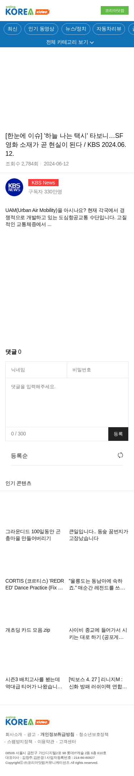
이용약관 (46, 741)
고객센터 (67, 741)
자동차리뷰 (108, 29)
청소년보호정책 (94, 734)
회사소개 (13, 734)
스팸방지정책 (20, 741)
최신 (13, 29)
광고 (31, 734)
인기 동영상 (41, 29)
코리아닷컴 (114, 10)
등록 (118, 434)
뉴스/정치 (75, 29)
